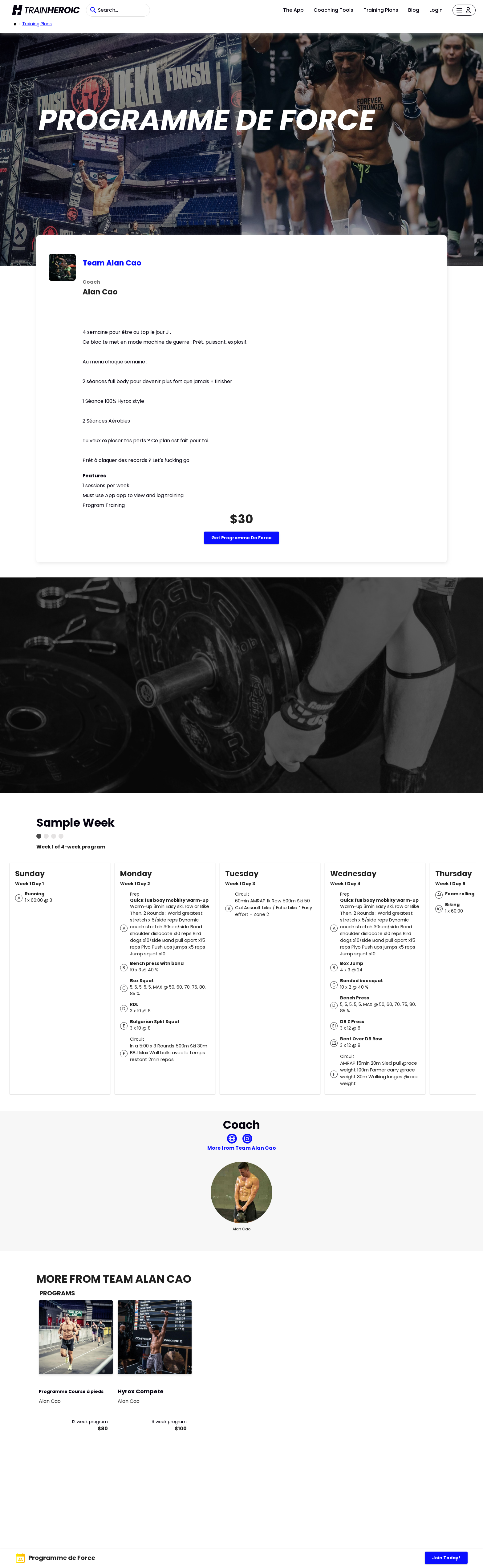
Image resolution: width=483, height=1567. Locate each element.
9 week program (169, 1422)
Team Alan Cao (112, 263)
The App (293, 10)
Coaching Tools (333, 10)
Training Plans (380, 10)
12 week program (90, 1422)
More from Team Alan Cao (241, 1148)
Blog (413, 10)
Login (436, 10)
